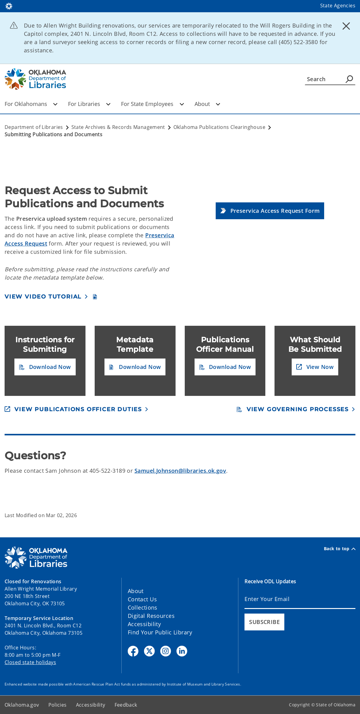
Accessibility (144, 624)
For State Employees (152, 103)
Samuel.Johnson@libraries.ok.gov (180, 470)
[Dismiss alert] (346, 26)
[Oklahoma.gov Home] (9, 6)
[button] (270, 210)
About (207, 103)
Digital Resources (151, 615)
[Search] (330, 79)
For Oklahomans (31, 103)
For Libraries (89, 103)
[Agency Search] (349, 79)
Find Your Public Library (160, 632)
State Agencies (337, 5)
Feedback (126, 704)
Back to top (339, 549)
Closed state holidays (30, 662)
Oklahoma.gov (22, 704)
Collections (142, 607)
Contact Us (142, 599)
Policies (57, 704)
